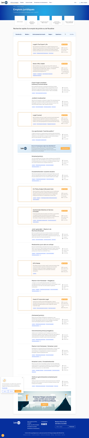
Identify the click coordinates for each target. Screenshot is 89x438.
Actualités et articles (32, 426)
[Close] (22, 377)
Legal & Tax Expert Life (40, 44)
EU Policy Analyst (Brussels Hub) (43, 189)
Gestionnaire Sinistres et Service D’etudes (43, 210)
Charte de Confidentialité (45, 434)
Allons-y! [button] (44, 404)
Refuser (11, 391)
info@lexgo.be (44, 421)
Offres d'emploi (14, 2)
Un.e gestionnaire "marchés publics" (43, 131)
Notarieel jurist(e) (37, 156)
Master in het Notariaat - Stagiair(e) (43, 281)
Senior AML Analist (39, 64)
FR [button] (75, 2)
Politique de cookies (26, 434)
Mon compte (83, 2)
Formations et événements (41, 2)
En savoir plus (4, 387)
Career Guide (29, 2)
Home (14, 6)
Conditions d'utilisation (36, 434)
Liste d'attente (65, 148)
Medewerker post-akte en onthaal (42, 244)
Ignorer (5, 391)
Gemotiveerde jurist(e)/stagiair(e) (42, 331)
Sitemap (52, 434)
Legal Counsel (37, 115)
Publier (22, 2)
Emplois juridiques (20, 6)
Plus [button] (50, 2)
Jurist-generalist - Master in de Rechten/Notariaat (41, 230)
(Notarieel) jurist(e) (38, 315)
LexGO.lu (63, 434)
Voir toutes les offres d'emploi (32, 422)
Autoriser (18, 391)
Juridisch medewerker (39, 98)
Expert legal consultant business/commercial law (39, 83)
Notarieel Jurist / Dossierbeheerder (43, 361)
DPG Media (36, 263)
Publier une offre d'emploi (33, 424)
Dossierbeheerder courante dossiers (43, 172)
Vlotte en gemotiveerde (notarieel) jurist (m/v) (44, 377)
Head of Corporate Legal (41, 299)
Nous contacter (58, 434)
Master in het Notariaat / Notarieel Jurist (44, 346)
